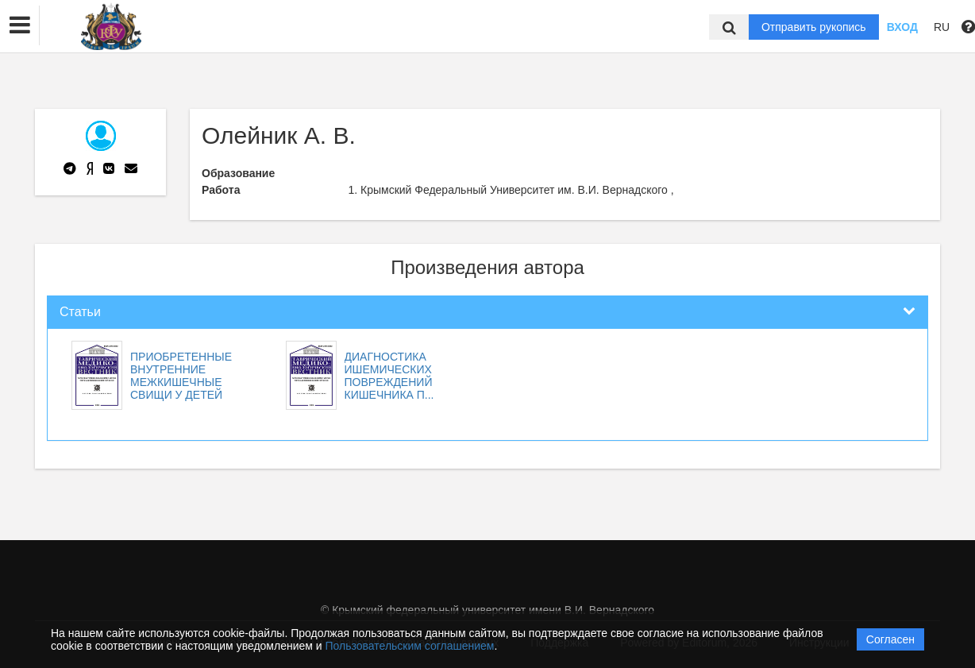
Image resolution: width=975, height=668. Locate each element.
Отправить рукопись (813, 27)
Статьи (80, 312)
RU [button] (942, 27)
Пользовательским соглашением (410, 645)
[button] (20, 25)
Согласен (890, 639)
